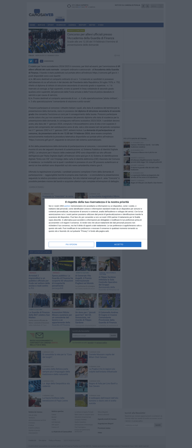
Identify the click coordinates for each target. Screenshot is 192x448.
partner (67, 206)
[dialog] (96, 224)
